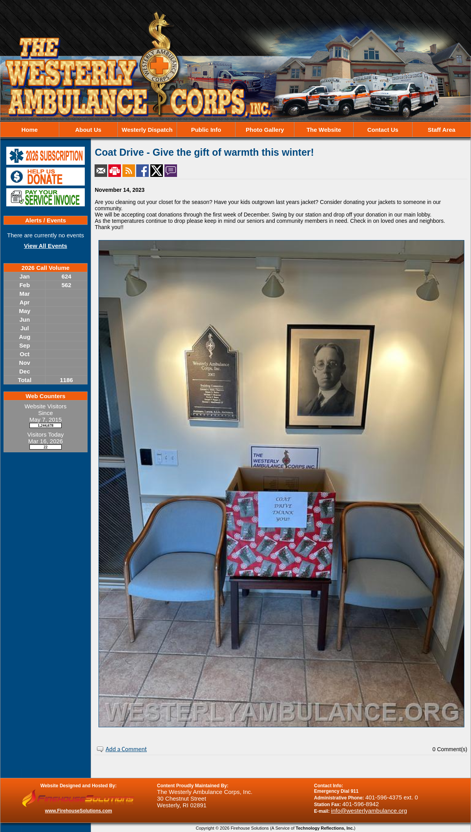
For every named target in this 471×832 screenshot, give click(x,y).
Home (29, 129)
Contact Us (382, 129)
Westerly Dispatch (147, 129)
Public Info (206, 129)
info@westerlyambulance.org (369, 810)
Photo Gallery (265, 129)
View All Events (45, 245)
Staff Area (441, 129)
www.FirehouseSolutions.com (78, 811)
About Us (88, 129)
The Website (324, 129)
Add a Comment (126, 749)
